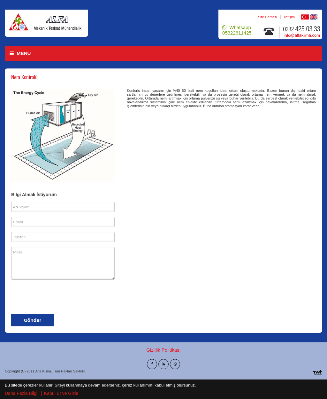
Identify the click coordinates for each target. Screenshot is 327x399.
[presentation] (59, 296)
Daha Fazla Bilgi (21, 393)
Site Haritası (267, 17)
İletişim (289, 17)
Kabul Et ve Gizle (61, 393)
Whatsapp (237, 30)
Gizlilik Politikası (163, 350)
